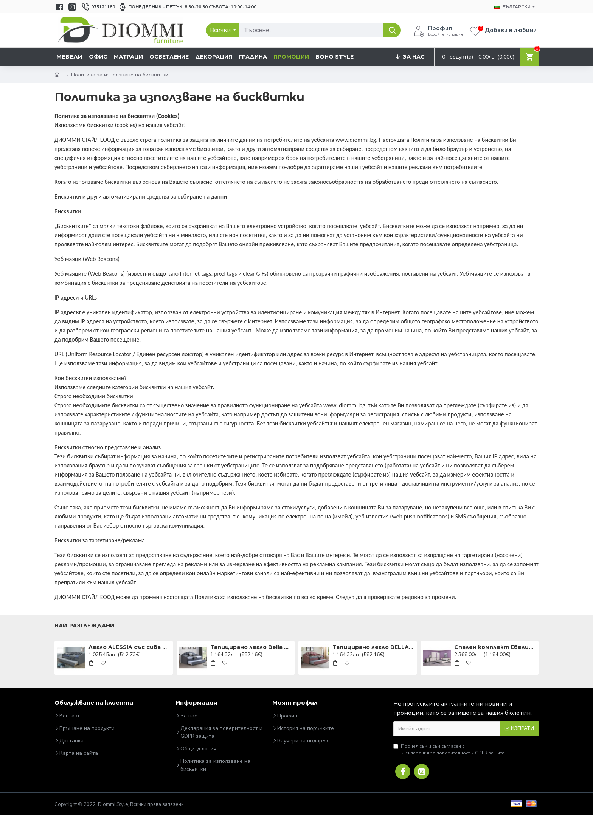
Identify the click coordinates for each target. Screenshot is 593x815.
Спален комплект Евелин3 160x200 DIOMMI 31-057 (495, 647)
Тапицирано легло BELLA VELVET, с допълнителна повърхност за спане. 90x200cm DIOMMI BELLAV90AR (373, 647)
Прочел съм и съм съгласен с (449, 749)
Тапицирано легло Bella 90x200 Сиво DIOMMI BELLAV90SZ (251, 647)
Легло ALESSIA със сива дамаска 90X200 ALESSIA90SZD (129, 647)
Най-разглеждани (84, 626)
